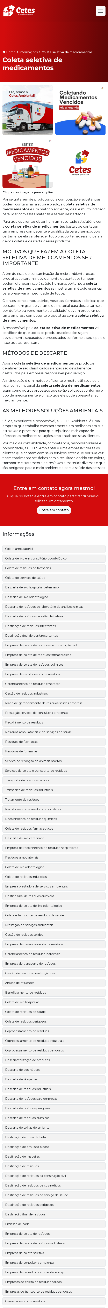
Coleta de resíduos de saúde (25, 1012)
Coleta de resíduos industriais (26, 877)
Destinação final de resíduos (25, 1214)
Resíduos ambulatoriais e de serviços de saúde (38, 732)
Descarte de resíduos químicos (27, 1118)
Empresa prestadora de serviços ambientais (36, 886)
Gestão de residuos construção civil (30, 973)
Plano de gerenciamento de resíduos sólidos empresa (43, 703)
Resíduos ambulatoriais (21, 857)
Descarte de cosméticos (22, 1070)
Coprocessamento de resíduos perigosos (34, 1050)
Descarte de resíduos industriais (28, 1089)
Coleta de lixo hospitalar (22, 1002)
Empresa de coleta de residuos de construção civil (41, 645)
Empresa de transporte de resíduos (30, 963)
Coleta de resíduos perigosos (25, 1021)
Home (10, 52)
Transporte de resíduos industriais (29, 790)
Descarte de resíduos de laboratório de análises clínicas (44, 607)
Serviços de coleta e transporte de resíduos (36, 771)
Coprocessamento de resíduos (27, 1031)
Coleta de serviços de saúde (25, 578)
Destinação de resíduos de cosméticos (33, 1185)
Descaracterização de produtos (27, 1060)
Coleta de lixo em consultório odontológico (36, 558)
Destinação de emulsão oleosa (27, 1147)
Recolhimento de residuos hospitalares (33, 809)
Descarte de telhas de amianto (27, 1127)
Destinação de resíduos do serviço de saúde (36, 1195)
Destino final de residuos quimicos (29, 896)
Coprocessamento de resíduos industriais (34, 1041)
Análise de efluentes (19, 983)
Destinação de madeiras (22, 1156)
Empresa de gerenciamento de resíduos (34, 944)
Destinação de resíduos (22, 1166)
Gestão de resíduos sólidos (24, 935)
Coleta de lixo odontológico (24, 867)
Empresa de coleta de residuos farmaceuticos (38, 655)
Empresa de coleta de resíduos (27, 1234)
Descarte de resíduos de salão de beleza (34, 616)
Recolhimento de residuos (24, 722)
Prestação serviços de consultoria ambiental (36, 713)
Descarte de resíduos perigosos (27, 1108)
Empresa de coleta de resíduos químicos (34, 664)
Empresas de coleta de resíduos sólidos (33, 1282)
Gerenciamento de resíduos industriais (32, 954)
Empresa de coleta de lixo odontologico (33, 906)
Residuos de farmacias (21, 742)
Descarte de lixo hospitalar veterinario (32, 587)
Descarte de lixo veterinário (24, 838)
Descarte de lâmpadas (21, 1079)
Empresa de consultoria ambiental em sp (34, 1272)
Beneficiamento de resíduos (25, 992)
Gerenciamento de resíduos (25, 1301)
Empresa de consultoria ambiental (29, 1262)
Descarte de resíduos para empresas (31, 1099)
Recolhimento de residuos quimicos (31, 819)
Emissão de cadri (17, 1224)
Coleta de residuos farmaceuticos (29, 828)
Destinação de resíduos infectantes (30, 626)
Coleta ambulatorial (19, 549)
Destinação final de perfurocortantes (31, 635)
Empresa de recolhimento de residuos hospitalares (41, 848)
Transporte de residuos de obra (27, 780)
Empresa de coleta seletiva (24, 1253)
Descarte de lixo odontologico (26, 597)
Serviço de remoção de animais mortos (33, 761)
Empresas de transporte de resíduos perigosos (38, 1291)
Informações (28, 52)
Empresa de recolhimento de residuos (32, 674)
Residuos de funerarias (21, 751)
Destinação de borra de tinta (25, 1137)
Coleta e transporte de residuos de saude (34, 915)
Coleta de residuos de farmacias (28, 568)
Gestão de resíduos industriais (26, 693)
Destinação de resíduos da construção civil (35, 1176)
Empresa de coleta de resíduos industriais (35, 1243)
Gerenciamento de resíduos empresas (32, 684)
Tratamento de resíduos (22, 799)
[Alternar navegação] (101, 11)
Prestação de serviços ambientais (29, 925)
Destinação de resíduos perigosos (29, 1205)
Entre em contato (54, 510)
